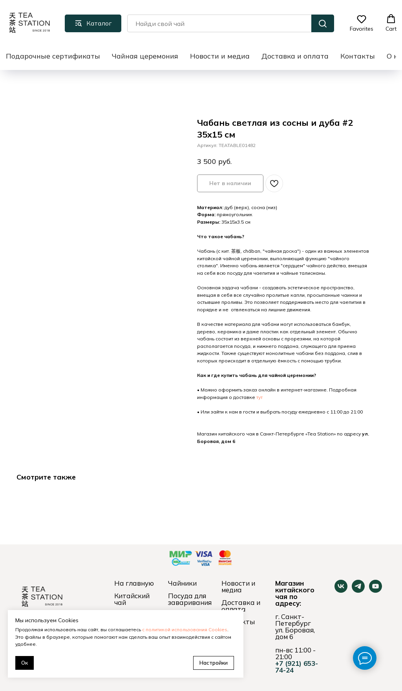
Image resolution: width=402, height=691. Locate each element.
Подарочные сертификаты (53, 56)
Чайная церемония (145, 56)
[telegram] (358, 590)
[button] (361, 23)
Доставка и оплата (295, 56)
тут (259, 397)
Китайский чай (132, 599)
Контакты (357, 56)
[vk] (340, 590)
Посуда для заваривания (190, 599)
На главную (134, 583)
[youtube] (375, 590)
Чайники (182, 583)
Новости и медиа (220, 56)
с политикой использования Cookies (184, 629)
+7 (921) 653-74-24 (296, 666)
